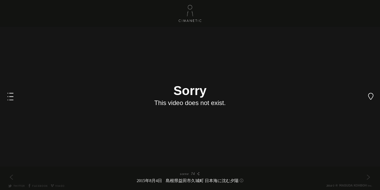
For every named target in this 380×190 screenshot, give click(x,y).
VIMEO (58, 186)
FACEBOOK (38, 186)
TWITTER (16, 186)
